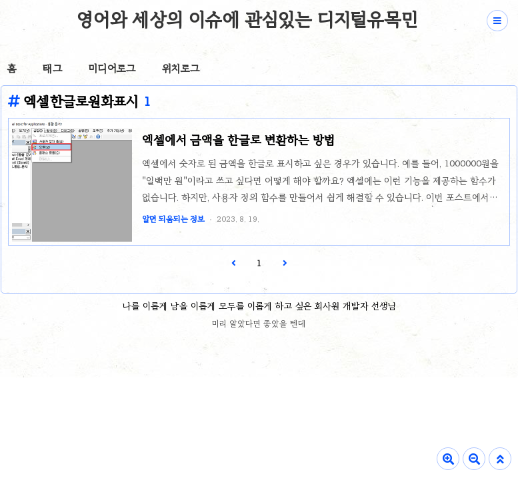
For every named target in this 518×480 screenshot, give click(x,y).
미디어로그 (112, 69)
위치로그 (180, 69)
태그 (52, 69)
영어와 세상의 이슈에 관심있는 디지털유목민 (247, 19)
